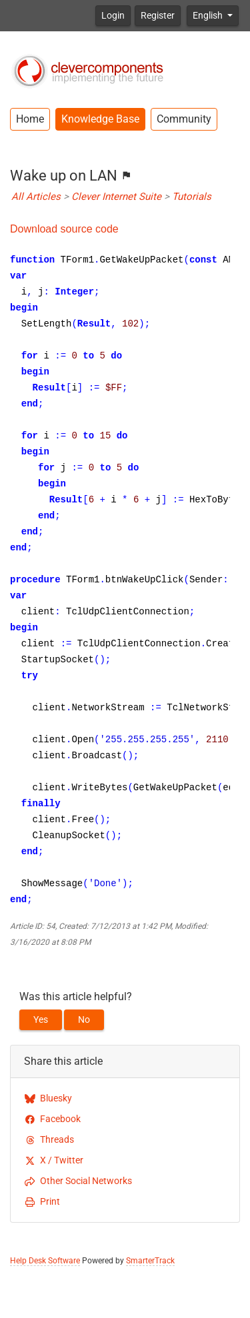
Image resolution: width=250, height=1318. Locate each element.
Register (158, 15)
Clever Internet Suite (116, 197)
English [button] (209, 15)
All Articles (36, 197)
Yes (40, 1019)
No (84, 1019)
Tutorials (191, 197)
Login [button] (113, 15)
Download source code (64, 229)
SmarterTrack (150, 1260)
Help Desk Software (45, 1260)
